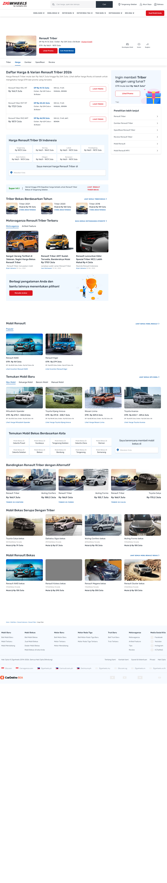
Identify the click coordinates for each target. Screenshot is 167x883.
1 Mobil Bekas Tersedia (97, 210)
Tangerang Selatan (60, 442)
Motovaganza (114, 13)
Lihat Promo (48, 51)
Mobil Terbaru (6, 641)
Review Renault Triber (136, 137)
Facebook (156, 637)
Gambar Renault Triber (136, 123)
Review (52, 62)
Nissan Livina (91, 411)
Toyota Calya (155, 493)
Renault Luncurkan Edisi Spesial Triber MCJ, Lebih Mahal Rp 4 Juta (89, 259)
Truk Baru (99, 13)
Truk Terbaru (113, 641)
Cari (104, 4)
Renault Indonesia (22, 622)
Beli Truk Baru (113, 637)
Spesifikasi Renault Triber (136, 130)
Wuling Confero (48, 493)
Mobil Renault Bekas (150, 555)
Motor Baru (67, 13)
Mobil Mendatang (8, 646)
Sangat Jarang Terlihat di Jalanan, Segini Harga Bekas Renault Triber (20, 259)
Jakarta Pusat (19, 442)
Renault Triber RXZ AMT (18, 118)
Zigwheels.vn (138, 668)
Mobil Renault (136, 144)
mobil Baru (13, 622)
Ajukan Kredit (86, 42)
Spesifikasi (40, 62)
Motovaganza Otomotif (96, 221)
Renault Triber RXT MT (17, 103)
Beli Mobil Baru (7, 637)
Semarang (101, 451)
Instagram (156, 645)
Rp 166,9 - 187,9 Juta (69, 149)
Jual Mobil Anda (155, 13)
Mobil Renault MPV (136, 150)
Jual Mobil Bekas (31, 641)
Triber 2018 (94, 204)
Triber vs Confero (14, 502)
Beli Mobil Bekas (31, 637)
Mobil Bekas (52, 13)
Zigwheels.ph (44, 668)
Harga (17, 62)
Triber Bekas (101, 199)
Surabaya (39, 442)
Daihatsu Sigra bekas (55, 538)
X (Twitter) (156, 649)
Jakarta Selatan (19, 451)
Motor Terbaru (59, 641)
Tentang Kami (110, 660)
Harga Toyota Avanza (136, 422)
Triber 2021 (24, 204)
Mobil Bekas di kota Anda (35, 650)
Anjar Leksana (11, 268)
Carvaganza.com (24, 668)
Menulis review (21, 293)
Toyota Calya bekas (15, 538)
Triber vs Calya (118, 502)
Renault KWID (12, 358)
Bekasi (39, 451)
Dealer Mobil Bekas (32, 646)
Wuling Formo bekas (133, 538)
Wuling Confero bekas (95, 538)
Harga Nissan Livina (96, 422)
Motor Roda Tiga (84, 13)
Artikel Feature (135, 641)
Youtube (155, 641)
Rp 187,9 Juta (21, 149)
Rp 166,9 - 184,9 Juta (45, 149)
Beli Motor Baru (60, 637)
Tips (130, 646)
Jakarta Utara (81, 442)
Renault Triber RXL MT (17, 88)
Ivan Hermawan (46, 268)
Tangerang (81, 451)
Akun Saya (145, 4)
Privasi (152, 660)
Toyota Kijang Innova (55, 411)
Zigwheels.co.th (157, 668)
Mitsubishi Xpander (15, 411)
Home (7, 622)
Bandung (60, 451)
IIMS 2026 (128, 13)
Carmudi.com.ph (64, 668)
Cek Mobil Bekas (67, 51)
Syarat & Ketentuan (139, 660)
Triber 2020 (59, 204)
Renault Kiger (52, 358)
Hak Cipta (162, 660)
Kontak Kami (124, 660)
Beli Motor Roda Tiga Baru (88, 637)
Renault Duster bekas (134, 583)
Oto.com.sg (120, 668)
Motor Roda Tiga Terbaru (88, 641)
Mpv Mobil (155, 377)
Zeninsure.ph (84, 668)
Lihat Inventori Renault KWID (17, 369)
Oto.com (6, 668)
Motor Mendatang (61, 646)
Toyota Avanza (131, 411)
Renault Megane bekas (95, 583)
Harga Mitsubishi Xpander (20, 422)
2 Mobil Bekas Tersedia (27, 210)
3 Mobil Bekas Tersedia (62, 210)
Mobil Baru (37, 13)
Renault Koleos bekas (56, 583)
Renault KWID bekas (15, 583)
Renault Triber (136, 116)
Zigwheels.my (102, 668)
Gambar (28, 62)
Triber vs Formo (66, 502)
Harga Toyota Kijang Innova (60, 422)
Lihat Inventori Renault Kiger (56, 369)
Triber (8, 62)
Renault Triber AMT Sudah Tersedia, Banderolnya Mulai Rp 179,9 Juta (55, 259)
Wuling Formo (101, 493)
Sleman (101, 442)
